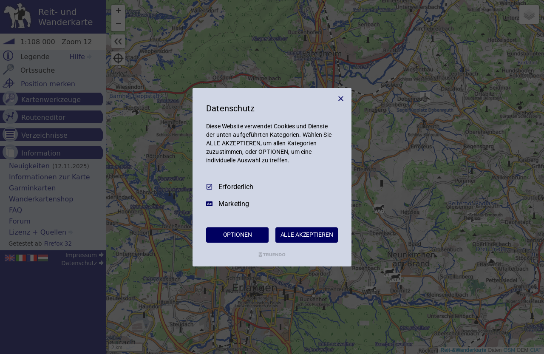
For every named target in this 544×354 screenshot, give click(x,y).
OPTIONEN (237, 234)
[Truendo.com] (272, 254)
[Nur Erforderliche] (340, 98)
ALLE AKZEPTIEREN (306, 234)
